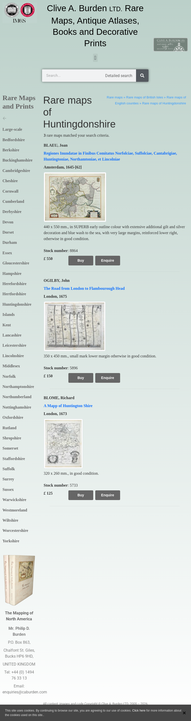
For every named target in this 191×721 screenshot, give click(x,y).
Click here (138, 710)
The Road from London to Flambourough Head (84, 288)
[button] (95, 58)
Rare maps (115, 97)
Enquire (107, 260)
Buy (80, 260)
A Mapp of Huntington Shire (68, 406)
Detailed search (118, 75)
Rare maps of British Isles (144, 97)
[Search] (142, 75)
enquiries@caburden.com (24, 692)
